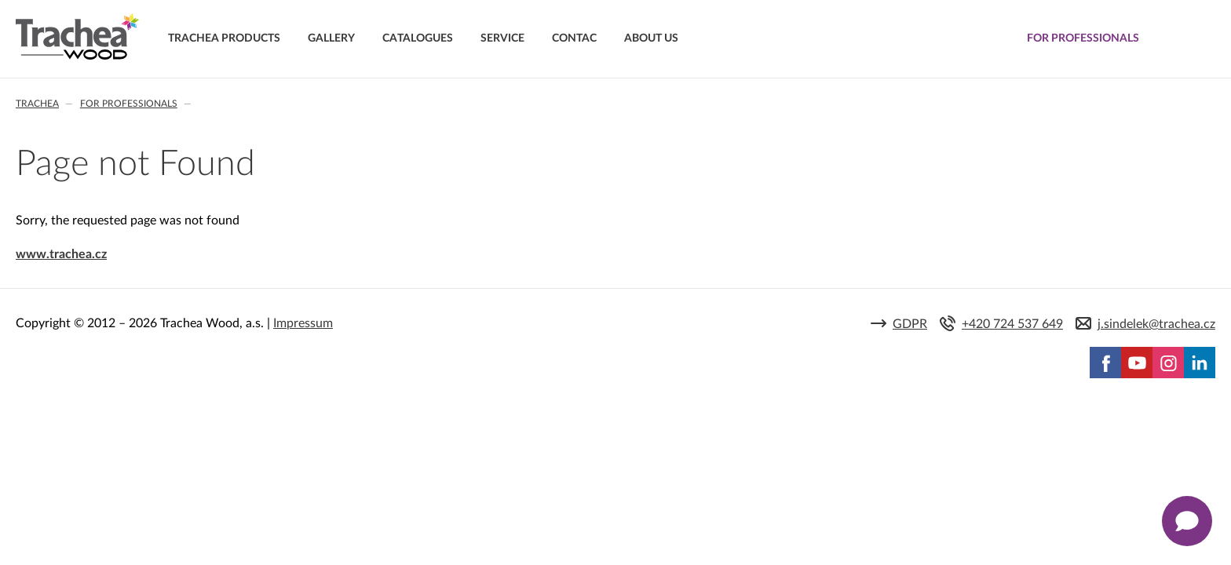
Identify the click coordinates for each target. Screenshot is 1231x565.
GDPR (910, 324)
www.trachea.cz (61, 254)
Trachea (37, 103)
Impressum (303, 323)
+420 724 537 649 (1012, 324)
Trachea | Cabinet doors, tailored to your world (77, 36)
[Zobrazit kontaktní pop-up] (1187, 521)
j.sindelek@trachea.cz (1156, 324)
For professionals (128, 103)
